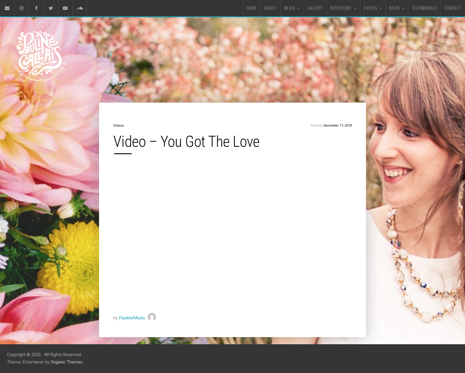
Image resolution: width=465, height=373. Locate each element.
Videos (118, 125)
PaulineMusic (132, 318)
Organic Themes (66, 362)
